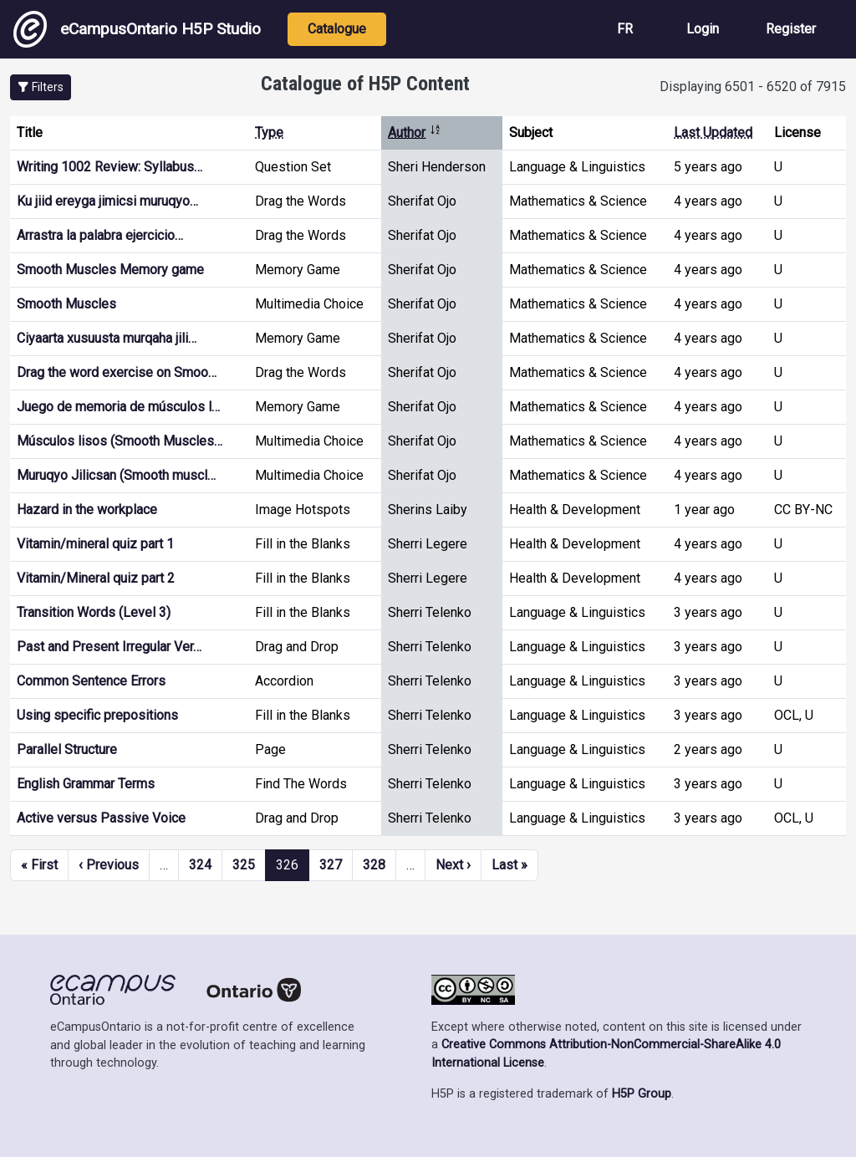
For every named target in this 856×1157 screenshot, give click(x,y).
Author (414, 132)
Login (702, 29)
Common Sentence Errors (91, 681)
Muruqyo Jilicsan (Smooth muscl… (116, 475)
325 (243, 865)
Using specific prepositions (97, 715)
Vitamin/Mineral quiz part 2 (96, 578)
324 (200, 865)
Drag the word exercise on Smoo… (117, 372)
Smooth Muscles (66, 304)
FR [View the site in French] (625, 29)
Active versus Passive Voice (101, 818)
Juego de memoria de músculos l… (118, 407)
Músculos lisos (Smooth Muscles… (119, 441)
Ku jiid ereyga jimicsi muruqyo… (107, 201)
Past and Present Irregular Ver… (109, 647)
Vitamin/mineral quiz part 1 (95, 544)
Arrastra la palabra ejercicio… (100, 235)
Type (269, 132)
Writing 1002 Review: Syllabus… (109, 167)
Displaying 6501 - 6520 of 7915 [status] (753, 86)
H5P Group (641, 1094)
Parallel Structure (67, 749)
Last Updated (713, 132)
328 (374, 865)
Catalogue (337, 29)
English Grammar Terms (86, 784)
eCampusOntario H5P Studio (137, 29)
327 (330, 865)
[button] (40, 87)
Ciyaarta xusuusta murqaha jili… (106, 338)
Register (791, 29)
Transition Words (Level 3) (94, 612)
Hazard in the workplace (87, 509)
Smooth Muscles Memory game (110, 270)
